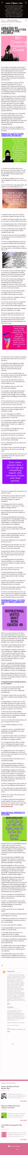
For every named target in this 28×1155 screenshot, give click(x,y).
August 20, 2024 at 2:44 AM (13, 1008)
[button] (26, 20)
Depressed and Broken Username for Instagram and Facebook (10, 1107)
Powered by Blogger (14, 1146)
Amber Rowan (11, 971)
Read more (23, 1101)
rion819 (17, 1149)
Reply (8, 1004)
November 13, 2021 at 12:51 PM (14, 972)
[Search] (26, 3)
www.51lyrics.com (14, 3)
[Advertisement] (14, 1066)
